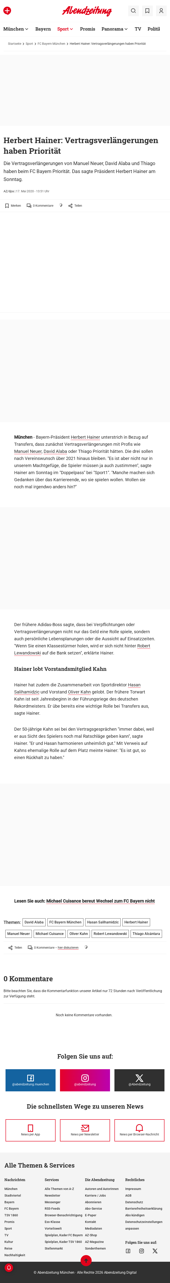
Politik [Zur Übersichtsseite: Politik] (154, 29)
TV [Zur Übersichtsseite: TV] (138, 29)
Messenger (52, 1202)
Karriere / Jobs (95, 1195)
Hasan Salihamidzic (103, 922)
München (10, 1189)
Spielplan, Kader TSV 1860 (63, 1242)
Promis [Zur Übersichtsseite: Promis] (87, 29)
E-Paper (90, 1215)
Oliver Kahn (79, 692)
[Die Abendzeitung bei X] (139, 1080)
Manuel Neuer (28, 451)
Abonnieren (93, 1202)
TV (6, 1235)
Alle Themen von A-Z (59, 1189)
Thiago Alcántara (146, 934)
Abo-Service (93, 1208)
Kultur (8, 1242)
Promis (9, 1222)
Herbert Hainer (85, 437)
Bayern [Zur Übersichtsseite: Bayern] (43, 29)
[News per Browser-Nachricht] (139, 1130)
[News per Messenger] (31, 1130)
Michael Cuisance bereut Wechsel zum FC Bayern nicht (100, 901)
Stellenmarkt (54, 1248)
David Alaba (55, 451)
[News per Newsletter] (85, 1130)
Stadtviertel (12, 1195)
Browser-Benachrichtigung (63, 1215)
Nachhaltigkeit (14, 1255)
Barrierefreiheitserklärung (143, 1208)
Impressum (133, 1189)
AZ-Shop (91, 1235)
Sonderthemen (95, 1248)
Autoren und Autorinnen (102, 1189)
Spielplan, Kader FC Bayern (64, 1235)
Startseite (14, 43)
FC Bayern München (51, 43)
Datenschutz (134, 1202)
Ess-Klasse (52, 1222)
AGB (128, 1195)
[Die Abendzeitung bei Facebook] (31, 1080)
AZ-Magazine (94, 1242)
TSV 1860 (11, 1215)
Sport (29, 43)
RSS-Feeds (52, 1208)
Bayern (9, 1202)
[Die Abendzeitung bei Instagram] (85, 1080)
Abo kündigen (135, 1215)
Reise (8, 1248)
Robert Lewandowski (110, 934)
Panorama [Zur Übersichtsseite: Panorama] (112, 29)
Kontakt (90, 1222)
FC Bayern (11, 1208)
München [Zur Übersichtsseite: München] (13, 29)
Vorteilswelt (53, 1228)
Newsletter (52, 1195)
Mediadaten (93, 1228)
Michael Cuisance (50, 934)
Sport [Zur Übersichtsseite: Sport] (63, 29)
